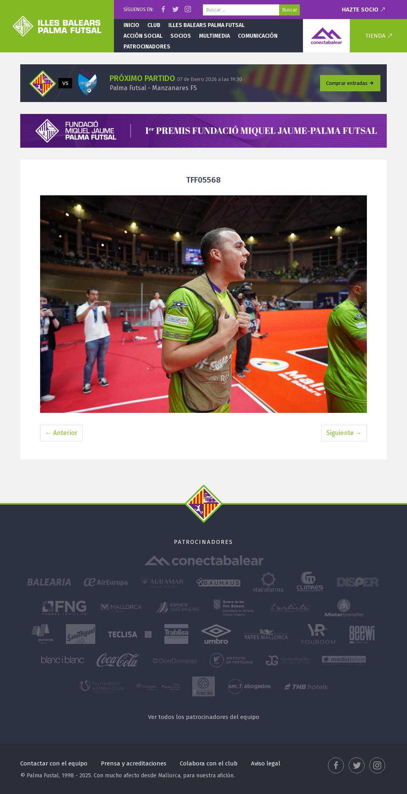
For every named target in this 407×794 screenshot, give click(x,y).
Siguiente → (344, 433)
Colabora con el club (208, 763)
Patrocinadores (146, 46)
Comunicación (258, 36)
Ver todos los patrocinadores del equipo (203, 717)
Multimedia (214, 36)
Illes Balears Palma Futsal (206, 25)
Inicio (131, 25)
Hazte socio (360, 9)
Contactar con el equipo (53, 763)
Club (153, 25)
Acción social (142, 36)
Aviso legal (265, 763)
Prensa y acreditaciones (133, 763)
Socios (180, 36)
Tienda (375, 35)
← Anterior (61, 433)
